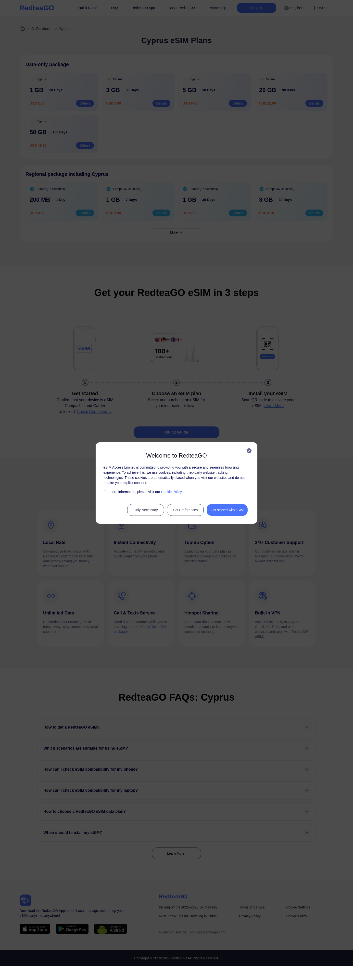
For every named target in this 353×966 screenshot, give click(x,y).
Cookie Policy (171, 492)
